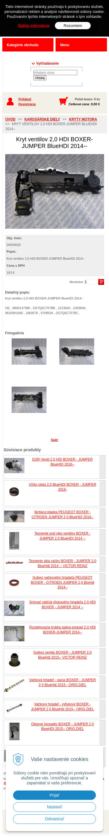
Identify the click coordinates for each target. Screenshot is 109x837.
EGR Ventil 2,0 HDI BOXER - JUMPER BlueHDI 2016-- (62, 461)
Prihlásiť (25, 99)
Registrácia (27, 104)
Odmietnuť (54, 819)
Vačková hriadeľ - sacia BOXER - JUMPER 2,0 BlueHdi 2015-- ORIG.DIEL (62, 682)
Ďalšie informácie (34, 25)
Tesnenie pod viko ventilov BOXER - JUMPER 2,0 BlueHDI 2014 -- (63, 535)
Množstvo (76, 282)
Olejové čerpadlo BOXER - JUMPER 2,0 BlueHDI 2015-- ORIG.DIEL (62, 726)
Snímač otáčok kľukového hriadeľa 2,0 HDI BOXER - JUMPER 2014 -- (62, 604)
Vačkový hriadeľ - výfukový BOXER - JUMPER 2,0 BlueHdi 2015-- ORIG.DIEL (62, 706)
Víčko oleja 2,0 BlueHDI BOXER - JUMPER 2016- (62, 487)
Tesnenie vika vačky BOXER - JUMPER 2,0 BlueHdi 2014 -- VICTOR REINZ (62, 563)
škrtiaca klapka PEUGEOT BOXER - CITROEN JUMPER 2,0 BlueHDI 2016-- (63, 514)
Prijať (54, 795)
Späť (54, 440)
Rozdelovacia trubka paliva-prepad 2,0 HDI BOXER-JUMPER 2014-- (62, 629)
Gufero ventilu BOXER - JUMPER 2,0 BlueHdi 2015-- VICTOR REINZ (62, 654)
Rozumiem (73, 25)
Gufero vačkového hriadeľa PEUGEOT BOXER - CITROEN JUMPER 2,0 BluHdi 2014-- (62, 583)
